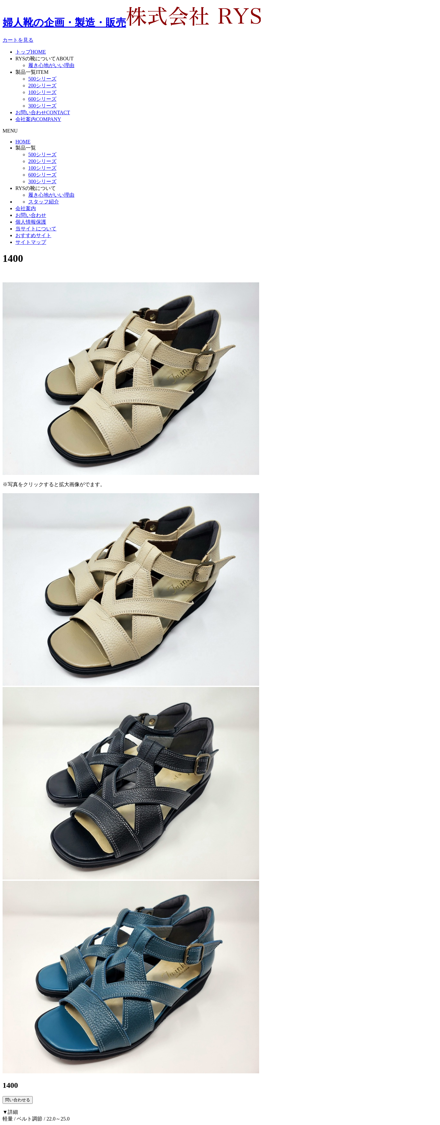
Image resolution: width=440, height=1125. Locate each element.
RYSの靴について (44, 58)
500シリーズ (42, 79)
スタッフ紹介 (43, 201)
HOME (22, 141)
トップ (30, 52)
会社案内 (38, 119)
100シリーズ (42, 92)
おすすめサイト (33, 235)
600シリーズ (42, 99)
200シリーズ (42, 85)
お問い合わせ (42, 112)
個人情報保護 (30, 222)
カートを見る (18, 40)
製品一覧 (31, 72)
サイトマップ (30, 242)
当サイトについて (35, 228)
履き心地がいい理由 (51, 65)
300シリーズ (42, 105)
